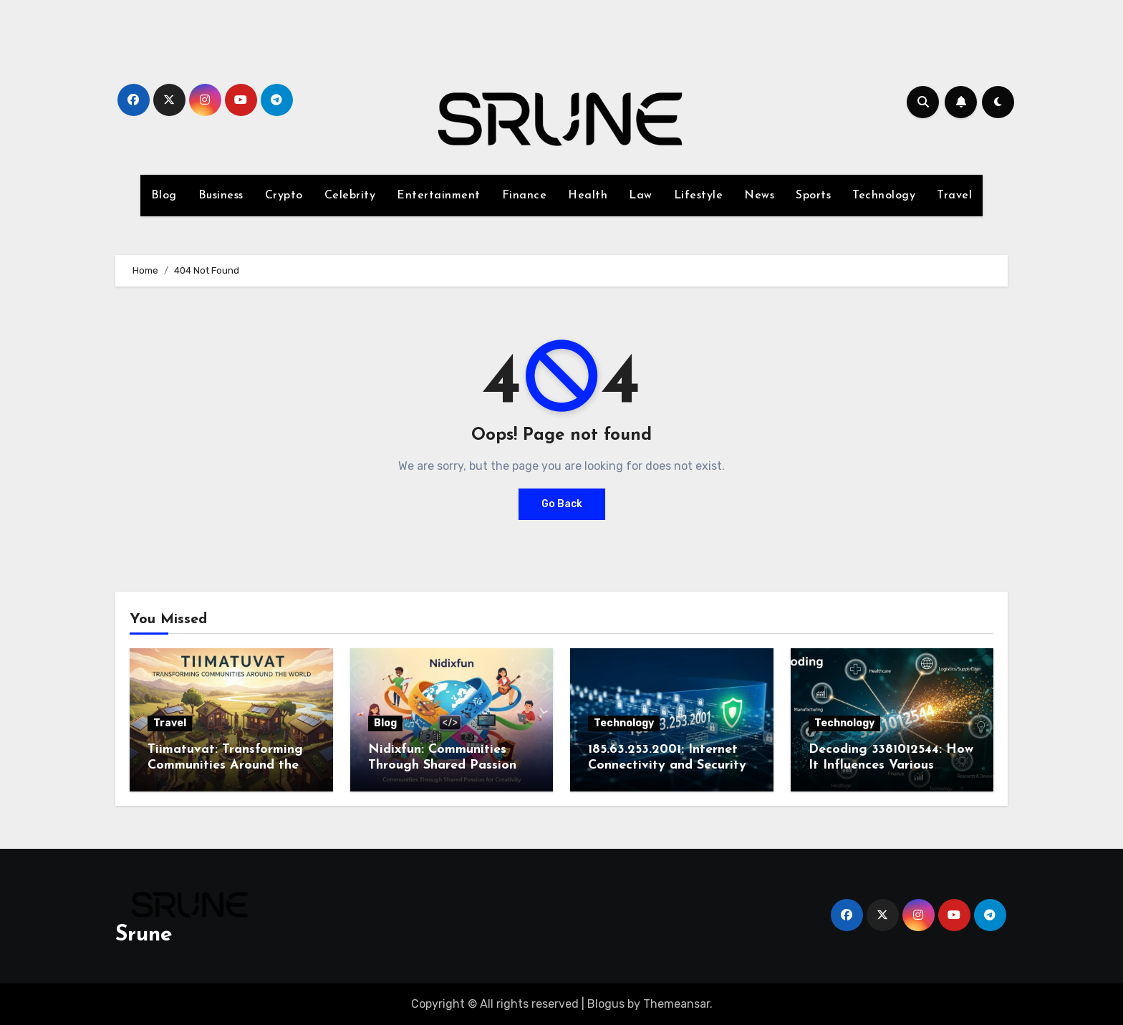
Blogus (606, 1004)
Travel (954, 195)
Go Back (561, 504)
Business (221, 195)
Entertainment (439, 195)
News (759, 195)
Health (587, 195)
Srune (144, 935)
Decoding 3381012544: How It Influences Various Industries (891, 765)
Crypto (284, 195)
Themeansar (676, 1004)
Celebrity (350, 195)
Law (640, 195)
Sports (813, 195)
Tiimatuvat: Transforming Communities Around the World (225, 765)
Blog (164, 195)
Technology (883, 195)
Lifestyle (698, 195)
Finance (524, 195)
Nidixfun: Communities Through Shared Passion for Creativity (442, 765)
